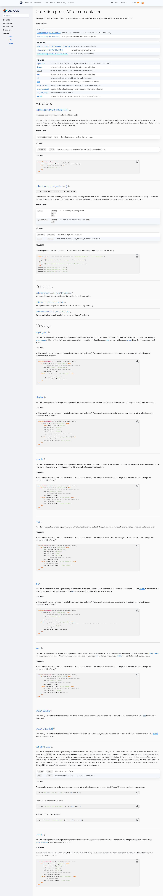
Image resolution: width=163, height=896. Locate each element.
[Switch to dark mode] (142, 3)
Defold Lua (7, 26)
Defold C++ (7, 23)
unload (39, 96)
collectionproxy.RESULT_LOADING (50, 50)
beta (10, 40)
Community (61, 3)
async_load (41, 63)
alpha (10, 36)
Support (71, 3)
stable (11, 43)
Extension (7, 30)
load (38, 82)
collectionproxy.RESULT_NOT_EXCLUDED (52, 53)
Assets (52, 3)
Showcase (38, 3)
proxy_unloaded (43, 89)
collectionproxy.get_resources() (49, 33)
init (38, 78)
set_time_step (42, 92)
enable (39, 71)
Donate (134, 3)
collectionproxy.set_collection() (48, 36)
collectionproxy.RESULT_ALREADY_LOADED (53, 46)
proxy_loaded (42, 85)
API (112, 3)
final (38, 74)
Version (6, 33)
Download (124, 3)
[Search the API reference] (16, 16)
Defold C (6, 20)
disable (39, 67)
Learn (46, 3)
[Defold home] (21, 3)
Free (117, 3)
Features (28, 3)
